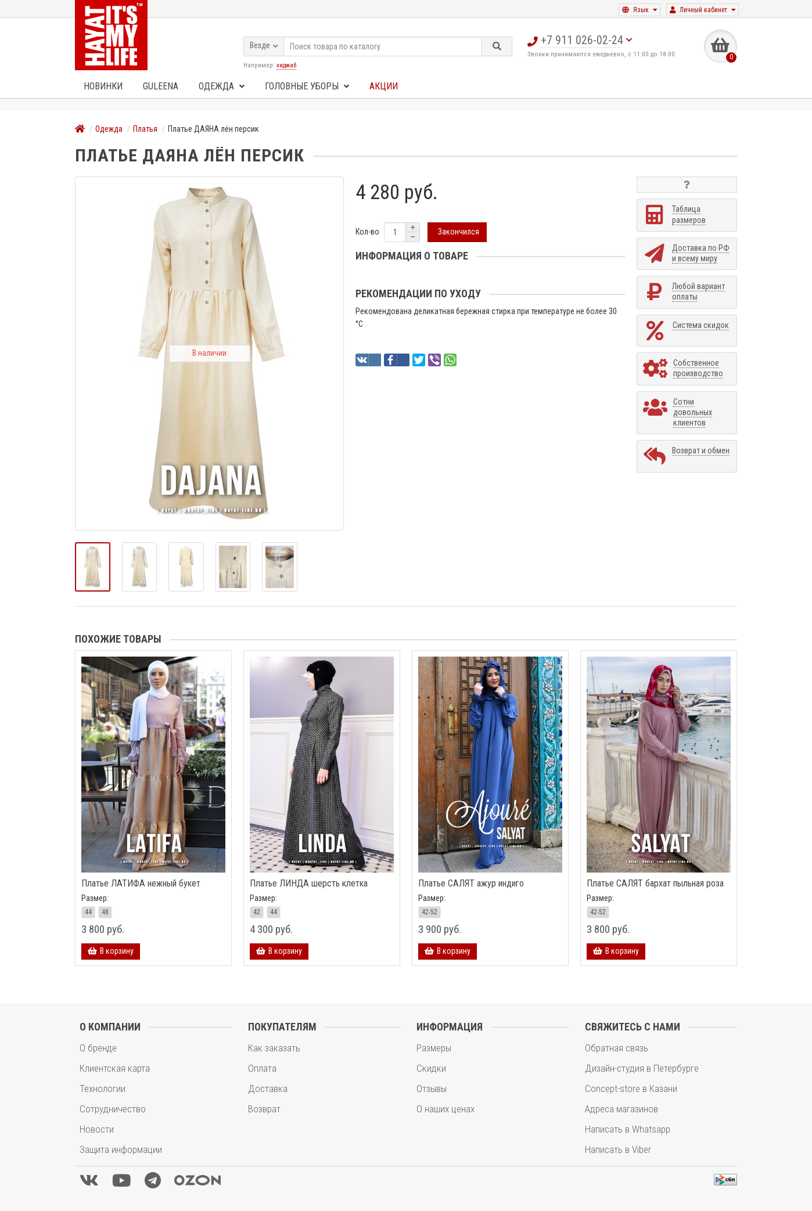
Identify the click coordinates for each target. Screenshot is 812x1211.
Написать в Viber (618, 1149)
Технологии (102, 1088)
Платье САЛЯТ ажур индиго (471, 883)
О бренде (98, 1048)
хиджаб (286, 64)
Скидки (431, 1068)
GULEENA (160, 86)
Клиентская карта (115, 1068)
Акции (383, 86)
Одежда (222, 86)
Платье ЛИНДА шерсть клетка (309, 883)
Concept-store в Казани (631, 1088)
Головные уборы (307, 86)
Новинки (103, 86)
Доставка (268, 1088)
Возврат (264, 1109)
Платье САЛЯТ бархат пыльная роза (655, 883)
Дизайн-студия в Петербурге (642, 1068)
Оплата (262, 1068)
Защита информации (121, 1149)
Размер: (95, 898)
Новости (97, 1129)
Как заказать (274, 1048)
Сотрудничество (113, 1109)
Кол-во (367, 232)
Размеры (433, 1048)
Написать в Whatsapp (627, 1129)
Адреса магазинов (621, 1109)
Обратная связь (616, 1048)
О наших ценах (445, 1109)
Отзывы (431, 1088)
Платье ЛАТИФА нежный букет (140, 883)
